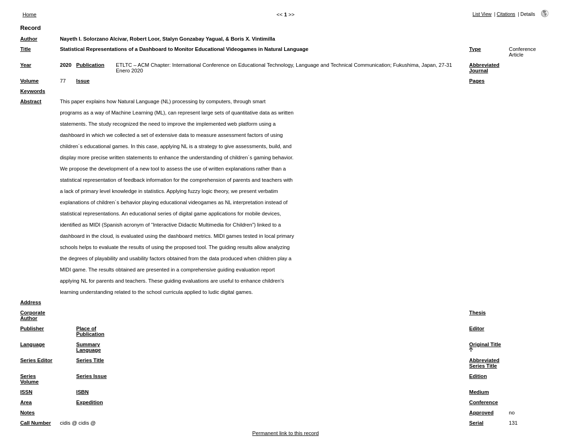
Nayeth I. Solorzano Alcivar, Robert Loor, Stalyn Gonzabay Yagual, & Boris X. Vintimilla (167, 39)
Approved (481, 412)
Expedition (89, 402)
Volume (29, 81)
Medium (479, 392)
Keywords (32, 91)
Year (25, 65)
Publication (90, 65)
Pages (477, 81)
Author (28, 39)
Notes (27, 412)
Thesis (477, 312)
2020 (65, 65)
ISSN (26, 392)
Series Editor (36, 360)
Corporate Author (32, 315)
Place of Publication (90, 331)
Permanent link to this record (285, 433)
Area (26, 402)
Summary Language (88, 347)
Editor (476, 328)
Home (29, 14)
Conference (483, 402)
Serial (476, 423)
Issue (83, 81)
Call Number (35, 423)
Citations (506, 14)
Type (475, 49)
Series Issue (91, 376)
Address (30, 302)
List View (482, 14)
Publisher (32, 328)
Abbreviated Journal (484, 67)
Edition (478, 376)
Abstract (30, 101)
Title (25, 49)
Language (32, 344)
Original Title (485, 344)
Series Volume (29, 379)
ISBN (82, 392)
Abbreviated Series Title (484, 363)
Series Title (90, 360)
